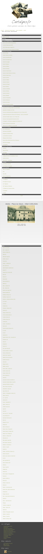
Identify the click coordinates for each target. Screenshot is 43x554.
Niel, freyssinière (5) (6, 460)
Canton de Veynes (6, 82)
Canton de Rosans (6, 68)
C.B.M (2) (4, 303)
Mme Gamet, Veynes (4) (7, 442)
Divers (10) (5, 326)
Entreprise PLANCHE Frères (8, 133)
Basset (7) (4, 276)
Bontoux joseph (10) (6, 292)
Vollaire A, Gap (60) (6, 514)
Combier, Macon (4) (6, 319)
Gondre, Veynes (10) (6, 370)
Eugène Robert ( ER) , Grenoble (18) (9, 337)
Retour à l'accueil (6, 36)
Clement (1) (5, 310)
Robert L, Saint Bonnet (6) (7, 487)
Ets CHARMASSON (6, 129)
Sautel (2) (4, 498)
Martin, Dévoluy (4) (6, 426)
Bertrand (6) (5, 279)
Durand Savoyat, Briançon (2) (8, 328)
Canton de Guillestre (6, 88)
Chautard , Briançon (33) (7, 308)
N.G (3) (4, 458)
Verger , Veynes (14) (6, 507)
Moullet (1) (4, 449)
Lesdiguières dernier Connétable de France (10, 155)
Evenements (6, 527)
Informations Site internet (8, 528)
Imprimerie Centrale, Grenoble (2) (9, 379)
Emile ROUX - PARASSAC (7, 160)
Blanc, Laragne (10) (6, 285)
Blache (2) (4, 283)
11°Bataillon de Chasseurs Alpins (8, 188)
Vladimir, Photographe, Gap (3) (8, 511)
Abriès (25, 30)
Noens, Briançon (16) (6, 462)
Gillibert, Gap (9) (6, 366)
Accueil (2, 30)
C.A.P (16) (4, 301)
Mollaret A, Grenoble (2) (7, 444)
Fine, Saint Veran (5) (6, 348)
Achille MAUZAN (6, 158)
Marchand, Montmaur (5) (7, 417)
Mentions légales (7, 545)
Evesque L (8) (5, 339)
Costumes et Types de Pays (8, 534)
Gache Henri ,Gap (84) (7, 355)
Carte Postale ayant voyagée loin (8, 47)
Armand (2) (5, 261)
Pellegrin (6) (5, 469)
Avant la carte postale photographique (9, 42)
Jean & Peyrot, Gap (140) (7, 386)
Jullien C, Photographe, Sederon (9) (9, 393)
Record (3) (4, 480)
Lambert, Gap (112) (6, 406)
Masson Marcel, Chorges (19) (8, 431)
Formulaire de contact (8, 543)
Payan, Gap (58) (6, 467)
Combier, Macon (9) (6, 317)
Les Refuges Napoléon (7, 163)
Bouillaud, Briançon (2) (7, 294)
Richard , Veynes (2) (6, 482)
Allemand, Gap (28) (6, 256)
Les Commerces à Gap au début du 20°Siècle (11, 49)
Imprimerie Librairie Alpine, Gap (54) (9, 382)
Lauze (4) (4, 411)
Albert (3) (4, 254)
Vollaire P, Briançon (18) (7, 518)
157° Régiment (5, 183)
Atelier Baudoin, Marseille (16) (8, 267)
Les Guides (5, 152)
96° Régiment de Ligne (7, 181)
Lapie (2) (4, 408)
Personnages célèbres (7, 535)
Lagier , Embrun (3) (6, 404)
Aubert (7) (4, 270)
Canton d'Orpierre (6, 64)
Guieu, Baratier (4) (6, 375)
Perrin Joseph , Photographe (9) (8, 473)
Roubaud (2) (5, 491)
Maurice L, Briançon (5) (7, 435)
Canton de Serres (6, 77)
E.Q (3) (4, 332)
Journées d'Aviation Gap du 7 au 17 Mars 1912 (11, 116)
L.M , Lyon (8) (5, 397)
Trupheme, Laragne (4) (7, 505)
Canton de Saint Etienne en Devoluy (9, 73)
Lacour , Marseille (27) (7, 402)
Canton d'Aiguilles (19, 30)
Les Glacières (5, 144)
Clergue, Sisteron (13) (6, 312)
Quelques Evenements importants (9, 531)
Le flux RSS (8, 551)
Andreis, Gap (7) (6, 258)
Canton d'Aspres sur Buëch (7, 55)
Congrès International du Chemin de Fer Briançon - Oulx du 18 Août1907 (15, 114)
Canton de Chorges (6, 84)
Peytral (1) (4, 476)
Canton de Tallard (6, 79)
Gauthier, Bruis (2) (6, 359)
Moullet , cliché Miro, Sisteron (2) (8, 451)
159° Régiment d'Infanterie (7, 186)
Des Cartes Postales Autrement (9, 529)
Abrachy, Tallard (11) (6, 252)
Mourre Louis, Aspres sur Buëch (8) (9, 455)
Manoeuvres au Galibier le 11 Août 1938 (10, 125)
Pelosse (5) (5, 471)
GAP (3, 171)
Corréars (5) (5, 321)
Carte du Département (7, 176)
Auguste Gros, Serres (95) (7, 272)
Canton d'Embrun (6, 86)
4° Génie (4, 192)
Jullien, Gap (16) (6, 395)
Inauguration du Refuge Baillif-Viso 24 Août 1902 (11, 107)
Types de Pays (5, 150)
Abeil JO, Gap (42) (6, 247)
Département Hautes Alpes (9, 30)
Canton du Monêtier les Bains (8, 104)
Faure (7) (4, 341)
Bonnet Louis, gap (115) (7, 290)
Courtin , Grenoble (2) (6, 323)
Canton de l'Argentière (7, 97)
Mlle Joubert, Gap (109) (7, 440)
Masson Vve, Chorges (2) (7, 433)
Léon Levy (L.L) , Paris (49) (7, 413)
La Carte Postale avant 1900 (8, 45)
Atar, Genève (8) (6, 265)
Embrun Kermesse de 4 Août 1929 (9, 123)
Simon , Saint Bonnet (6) (7, 500)
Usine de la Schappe (6, 142)
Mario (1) (4, 420)
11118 (21, 195)
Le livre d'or (6, 544)
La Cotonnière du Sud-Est (7, 135)
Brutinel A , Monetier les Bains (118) (9, 299)
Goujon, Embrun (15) (6, 373)
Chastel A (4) (5, 305)
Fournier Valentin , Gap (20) (7, 350)
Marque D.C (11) (6, 422)
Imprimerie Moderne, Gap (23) (8, 384)
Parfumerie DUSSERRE (7, 131)
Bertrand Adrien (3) (6, 281)
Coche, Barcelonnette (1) (7, 314)
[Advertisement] (21, 234)
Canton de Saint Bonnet (7, 70)
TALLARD (4, 173)
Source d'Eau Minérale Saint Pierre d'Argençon (11, 140)
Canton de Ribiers (6, 66)
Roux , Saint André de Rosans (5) (9, 496)
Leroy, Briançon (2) (6, 415)
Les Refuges (6, 536)
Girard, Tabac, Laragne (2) (7, 368)
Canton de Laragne (6, 61)
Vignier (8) (4, 509)
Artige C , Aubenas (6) (7, 263)
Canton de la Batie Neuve (7, 59)
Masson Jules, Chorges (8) (7, 429)
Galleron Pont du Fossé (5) (7, 357)
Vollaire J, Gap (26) (6, 516)
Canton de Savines (6, 93)
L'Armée (5, 538)
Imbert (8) (4, 377)
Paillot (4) (4, 464)
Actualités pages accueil (8, 526)
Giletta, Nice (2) (5, 364)
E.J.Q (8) (4, 330)
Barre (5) (4, 274)
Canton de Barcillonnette (7, 57)
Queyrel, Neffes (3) (6, 478)
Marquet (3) (5, 424)
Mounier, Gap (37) (6, 453)
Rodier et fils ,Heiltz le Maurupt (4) (9, 489)
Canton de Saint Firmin (7, 75)
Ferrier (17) (5, 346)
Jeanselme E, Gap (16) (7, 388)
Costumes (4, 148)
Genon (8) (4, 361)
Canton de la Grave (6, 102)
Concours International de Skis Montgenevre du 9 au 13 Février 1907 (15, 112)
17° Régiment (5, 179)
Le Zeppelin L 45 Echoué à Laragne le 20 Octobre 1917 (12, 121)
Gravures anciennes (7, 537)
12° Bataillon (5, 190)
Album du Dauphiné (6, 169)
